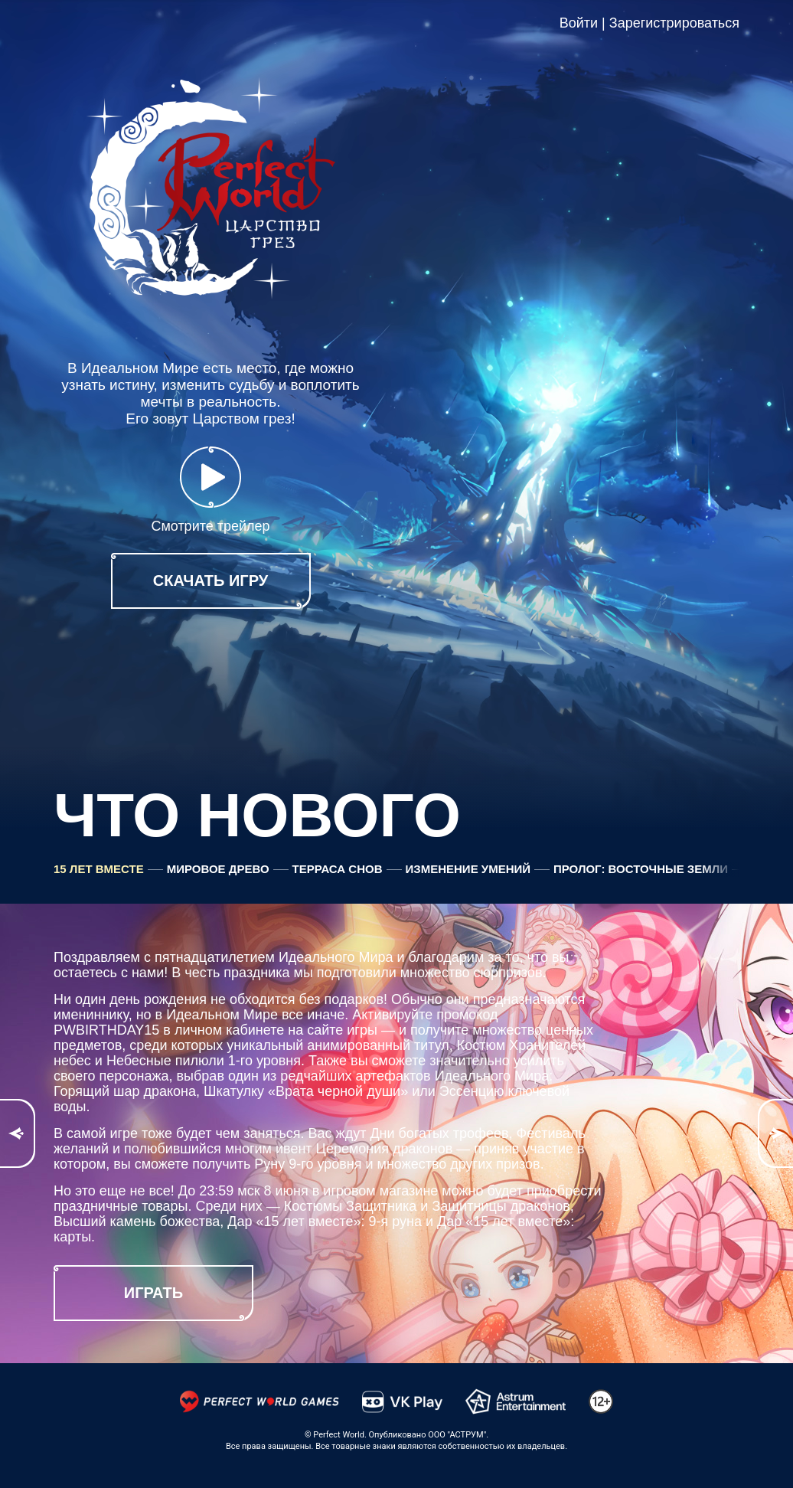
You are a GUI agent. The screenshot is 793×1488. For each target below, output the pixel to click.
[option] (396, 1133)
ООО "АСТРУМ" (457, 1435)
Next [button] (775, 1133)
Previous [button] (17, 1133)
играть (153, 1292)
